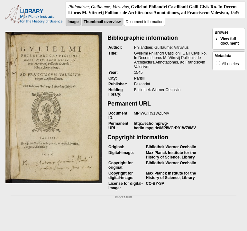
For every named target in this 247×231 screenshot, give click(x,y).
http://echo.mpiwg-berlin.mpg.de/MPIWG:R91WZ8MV (165, 125)
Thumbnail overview (102, 22)
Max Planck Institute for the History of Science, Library (171, 154)
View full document (229, 41)
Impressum (123, 197)
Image (73, 22)
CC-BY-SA (155, 183)
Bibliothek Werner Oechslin (171, 147)
